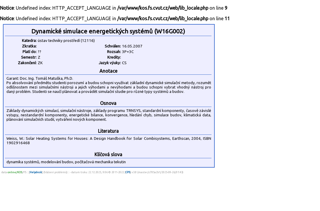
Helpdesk (36, 172)
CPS (127, 172)
